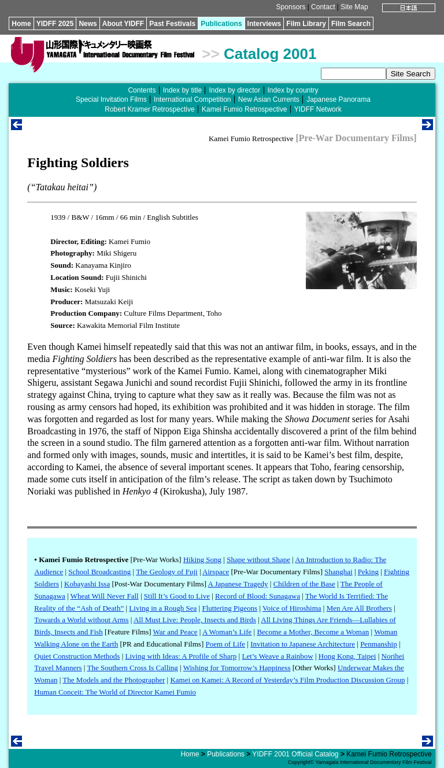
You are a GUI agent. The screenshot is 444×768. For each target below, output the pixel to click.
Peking (368, 571)
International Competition (192, 99)
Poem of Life (225, 644)
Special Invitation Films (111, 99)
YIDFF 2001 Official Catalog (295, 754)
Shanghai (338, 571)
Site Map (354, 7)
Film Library (306, 24)
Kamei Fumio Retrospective (244, 109)
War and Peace (175, 631)
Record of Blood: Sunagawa (257, 596)
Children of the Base (304, 583)
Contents (142, 90)
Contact (323, 7)
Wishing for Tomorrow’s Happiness (237, 667)
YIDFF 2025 (55, 24)
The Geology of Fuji (167, 571)
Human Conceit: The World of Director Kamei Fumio (115, 692)
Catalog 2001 (270, 53)
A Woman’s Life (226, 631)
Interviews (264, 24)
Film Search (351, 24)
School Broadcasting (99, 571)
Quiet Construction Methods (77, 656)
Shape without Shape (258, 559)
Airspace (215, 571)
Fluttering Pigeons (229, 608)
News (88, 24)
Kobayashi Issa (87, 583)
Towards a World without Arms (81, 619)
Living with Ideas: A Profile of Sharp (181, 656)
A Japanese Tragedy (238, 583)
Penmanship (378, 644)
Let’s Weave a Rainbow (277, 656)
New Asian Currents (268, 99)
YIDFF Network (318, 109)
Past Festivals (172, 24)
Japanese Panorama (338, 99)
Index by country (293, 90)
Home (21, 24)
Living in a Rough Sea (163, 608)
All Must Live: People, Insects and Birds (195, 619)
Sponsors (291, 7)
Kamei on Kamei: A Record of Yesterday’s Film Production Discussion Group (287, 679)
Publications (221, 24)
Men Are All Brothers (359, 608)
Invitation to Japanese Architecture (302, 644)
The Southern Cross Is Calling (132, 667)
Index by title (182, 90)
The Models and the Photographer (113, 679)
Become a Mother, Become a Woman (313, 631)
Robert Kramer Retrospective (149, 109)
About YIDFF (123, 24)
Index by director (234, 90)
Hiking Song (202, 559)
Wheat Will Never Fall (105, 596)
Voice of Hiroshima (291, 608)
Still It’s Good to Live (177, 596)
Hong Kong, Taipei (347, 656)
